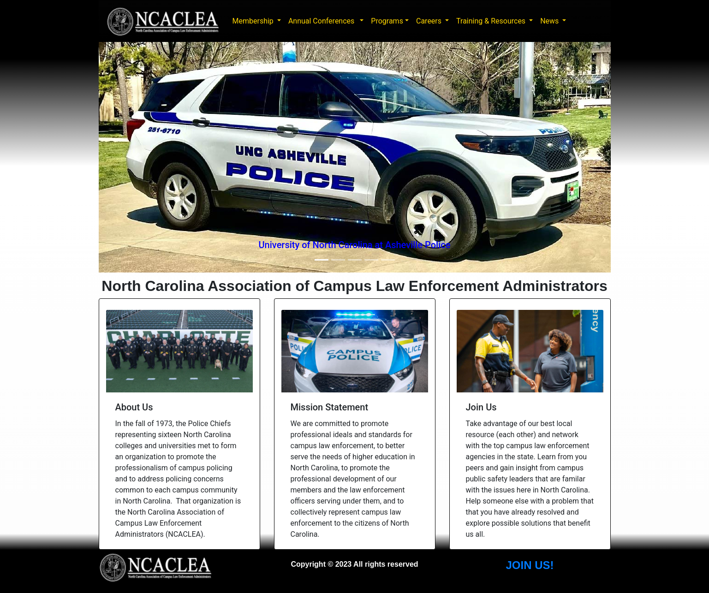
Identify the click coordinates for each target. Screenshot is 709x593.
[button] (137, 157)
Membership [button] (253, 21)
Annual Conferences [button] (323, 21)
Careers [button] (429, 21)
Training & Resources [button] (491, 21)
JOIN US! (530, 565)
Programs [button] (387, 21)
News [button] (550, 21)
